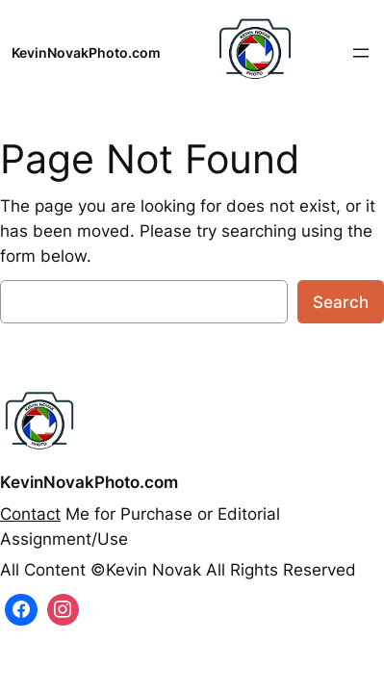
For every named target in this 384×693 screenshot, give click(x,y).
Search (341, 302)
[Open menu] (360, 52)
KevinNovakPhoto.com (86, 52)
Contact (30, 514)
